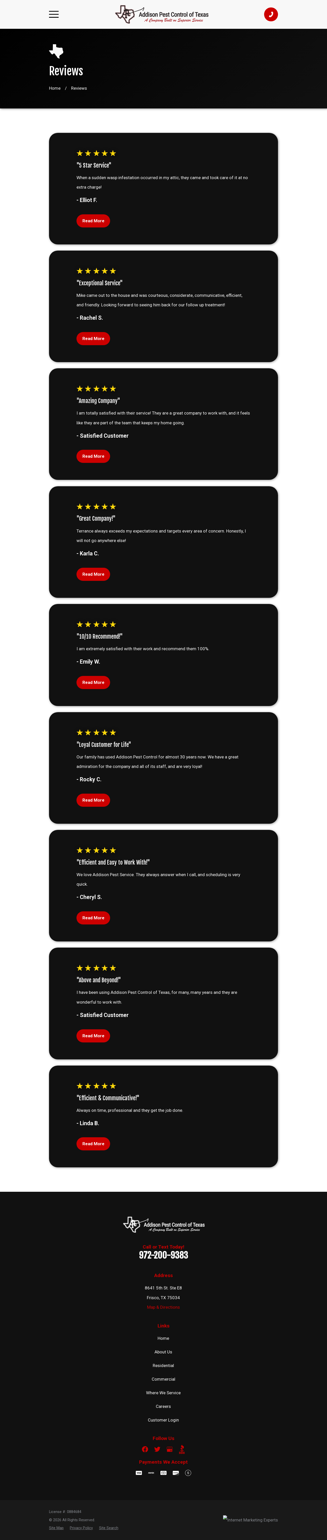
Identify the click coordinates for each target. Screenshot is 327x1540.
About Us (163, 1351)
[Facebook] (145, 1449)
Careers (163, 1406)
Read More (93, 220)
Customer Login (163, 1420)
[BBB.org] (182, 1449)
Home (163, 1338)
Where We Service (163, 1392)
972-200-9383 (163, 1255)
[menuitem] (56, 1528)
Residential (163, 1365)
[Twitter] (157, 1449)
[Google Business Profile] (170, 1449)
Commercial (163, 1379)
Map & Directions (163, 1307)
